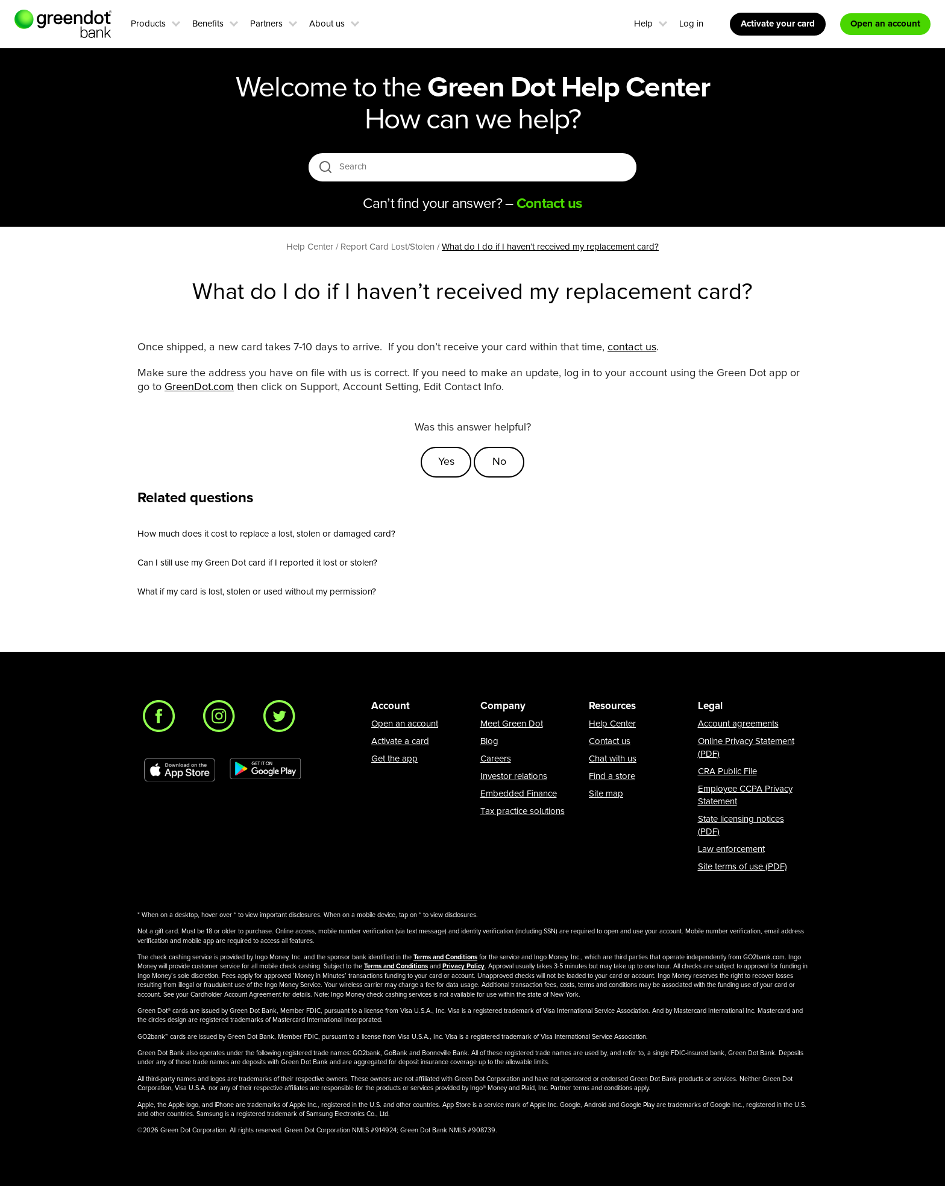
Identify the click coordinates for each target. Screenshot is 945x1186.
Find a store (612, 776)
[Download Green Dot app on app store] (179, 770)
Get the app (394, 758)
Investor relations (513, 776)
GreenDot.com (199, 387)
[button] (176, 22)
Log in (691, 23)
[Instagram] (222, 719)
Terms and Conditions (445, 957)
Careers (495, 758)
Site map (606, 793)
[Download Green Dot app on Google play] (265, 770)
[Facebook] (162, 719)
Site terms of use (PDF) (742, 866)
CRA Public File (727, 771)
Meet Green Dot (511, 723)
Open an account (404, 723)
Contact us (609, 741)
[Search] (473, 167)
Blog (489, 741)
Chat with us (612, 758)
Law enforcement (731, 849)
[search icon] (325, 166)
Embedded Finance (518, 793)
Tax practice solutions (522, 811)
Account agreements (738, 723)
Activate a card (400, 741)
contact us (632, 347)
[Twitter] (282, 719)
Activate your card (778, 23)
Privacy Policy (463, 966)
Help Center (612, 723)
